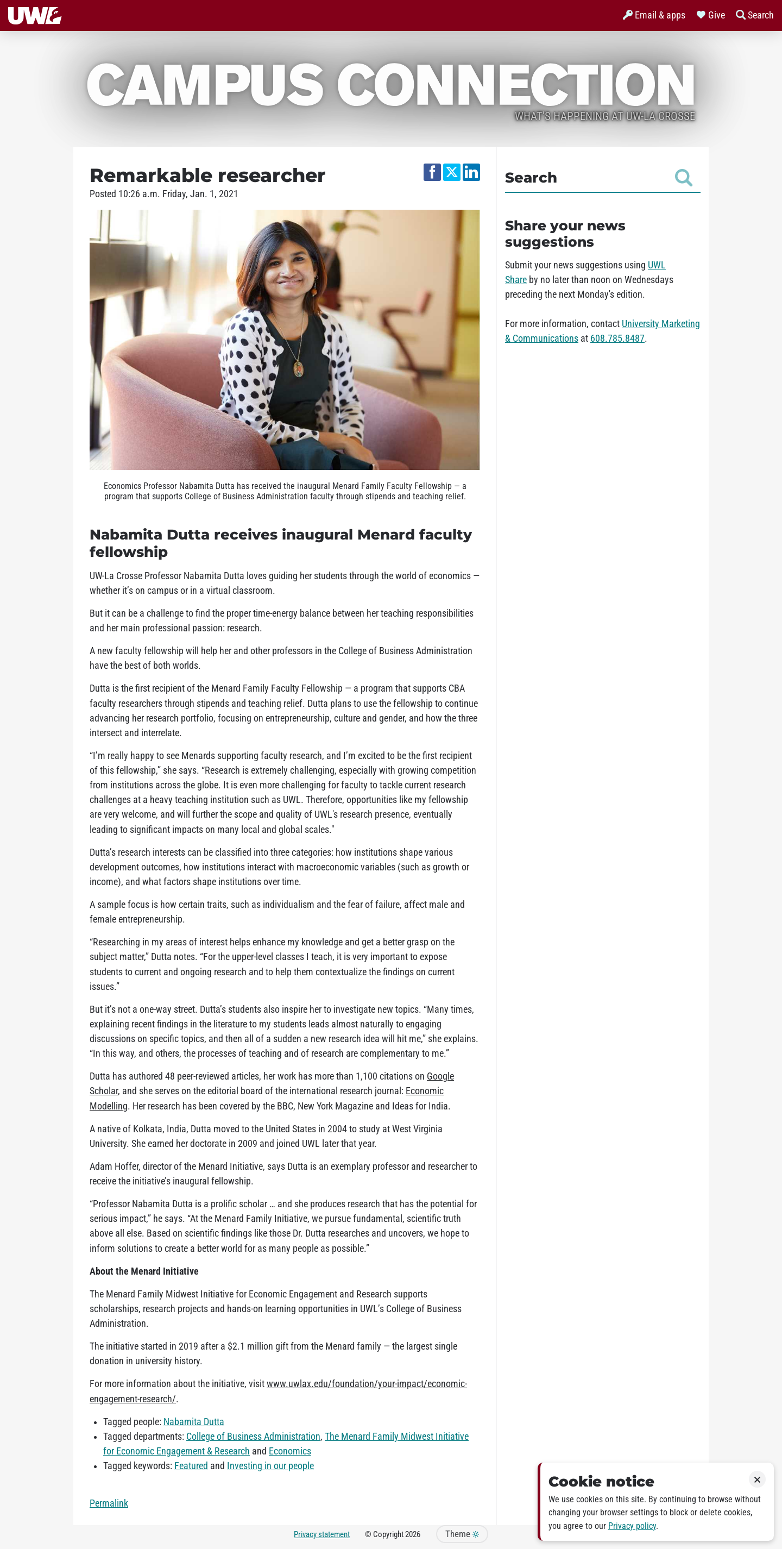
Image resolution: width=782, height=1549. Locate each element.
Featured (191, 1465)
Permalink (109, 1503)
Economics (290, 1451)
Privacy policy (632, 1526)
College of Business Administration (253, 1436)
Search (598, 177)
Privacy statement (322, 1534)
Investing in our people (270, 1465)
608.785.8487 (617, 338)
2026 (412, 1534)
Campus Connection (391, 83)
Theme (462, 1534)
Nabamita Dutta (193, 1421)
